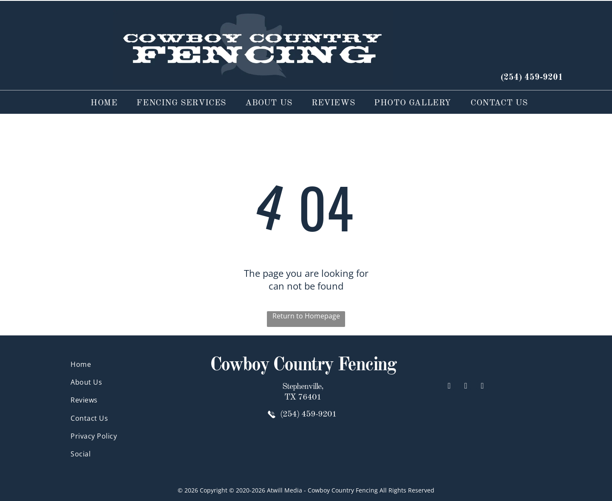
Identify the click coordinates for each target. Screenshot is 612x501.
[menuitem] (101, 103)
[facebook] (449, 387)
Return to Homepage (306, 316)
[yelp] (465, 387)
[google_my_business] (482, 387)
